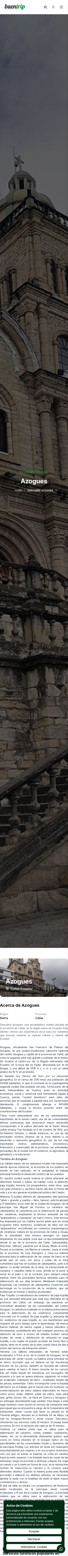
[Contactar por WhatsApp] (61, 1549)
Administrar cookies (34, 1547)
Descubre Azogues (40, 490)
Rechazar (34, 1539)
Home (18, 490)
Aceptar (34, 1531)
